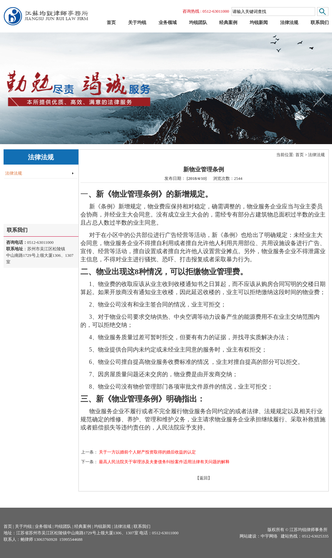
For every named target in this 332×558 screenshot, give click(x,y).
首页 (299, 154)
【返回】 (203, 478)
